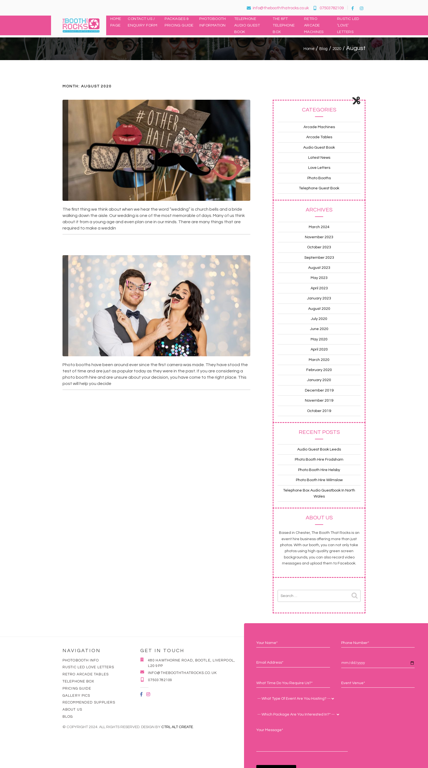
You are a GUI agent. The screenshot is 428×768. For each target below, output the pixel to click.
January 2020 (319, 380)
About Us (72, 709)
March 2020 (319, 360)
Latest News (319, 158)
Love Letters (319, 168)
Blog (68, 717)
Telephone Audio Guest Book (247, 25)
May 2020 (319, 339)
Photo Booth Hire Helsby (319, 470)
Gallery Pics (76, 696)
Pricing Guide (77, 688)
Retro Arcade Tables (86, 674)
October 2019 (319, 411)
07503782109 (329, 8)
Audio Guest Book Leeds (319, 449)
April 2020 (319, 349)
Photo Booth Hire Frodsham (319, 459)
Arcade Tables (319, 137)
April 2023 (319, 288)
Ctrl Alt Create (177, 727)
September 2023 (319, 258)
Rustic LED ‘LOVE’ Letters (348, 25)
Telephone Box (78, 681)
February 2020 (319, 370)
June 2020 (319, 329)
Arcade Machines (319, 127)
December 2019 (319, 390)
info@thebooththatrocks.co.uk (278, 8)
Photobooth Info (81, 660)
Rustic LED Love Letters (88, 667)
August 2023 (319, 268)
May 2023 (319, 278)
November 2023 (319, 237)
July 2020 (319, 319)
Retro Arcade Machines (314, 25)
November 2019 (319, 400)
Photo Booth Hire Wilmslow (319, 480)
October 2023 (319, 247)
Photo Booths (319, 178)
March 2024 (319, 227)
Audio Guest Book (319, 147)
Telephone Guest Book (319, 188)
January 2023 (319, 298)
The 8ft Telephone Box (284, 25)
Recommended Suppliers (89, 702)
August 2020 (319, 309)
